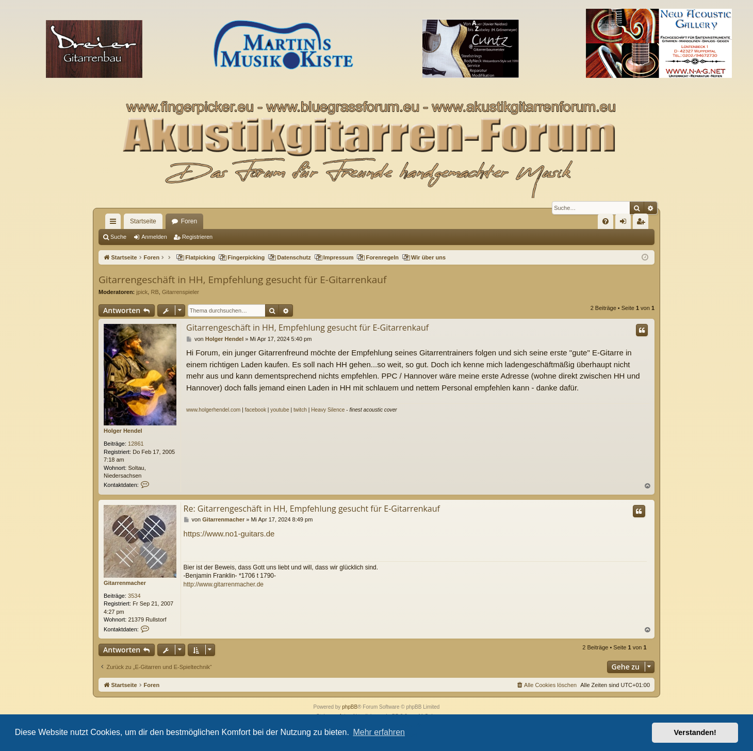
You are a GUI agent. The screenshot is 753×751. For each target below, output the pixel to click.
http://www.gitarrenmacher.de (224, 584)
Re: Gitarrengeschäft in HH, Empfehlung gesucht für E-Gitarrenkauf (312, 508)
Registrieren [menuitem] (642, 223)
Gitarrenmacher (125, 583)
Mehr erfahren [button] (379, 732)
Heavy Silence (328, 410)
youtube (279, 410)
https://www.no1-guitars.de (229, 533)
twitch (300, 410)
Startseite (143, 221)
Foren (189, 221)
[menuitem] (605, 221)
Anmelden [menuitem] (625, 223)
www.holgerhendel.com (213, 410)
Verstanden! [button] (695, 732)
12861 (136, 443)
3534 (134, 596)
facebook (255, 410)
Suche (118, 237)
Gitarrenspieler (180, 292)
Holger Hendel (123, 431)
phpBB (349, 707)
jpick (142, 292)
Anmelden (154, 237)
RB (154, 292)
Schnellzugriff (115, 223)
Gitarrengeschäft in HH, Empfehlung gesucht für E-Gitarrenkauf (242, 279)
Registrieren (197, 237)
